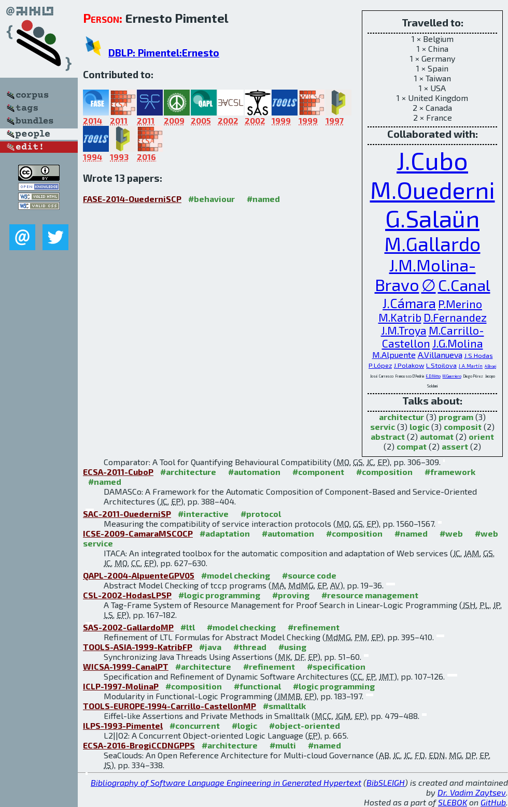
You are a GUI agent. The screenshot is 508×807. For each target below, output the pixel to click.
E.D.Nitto (433, 376)
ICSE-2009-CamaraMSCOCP (138, 533)
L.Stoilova (441, 365)
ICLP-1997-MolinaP (121, 686)
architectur (401, 417)
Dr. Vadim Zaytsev (472, 792)
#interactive (203, 513)
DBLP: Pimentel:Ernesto (163, 53)
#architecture (188, 472)
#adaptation (225, 533)
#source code (309, 575)
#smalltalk (284, 706)
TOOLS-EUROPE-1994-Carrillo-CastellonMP (169, 706)
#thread (249, 647)
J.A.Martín (471, 366)
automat (437, 436)
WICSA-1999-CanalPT (125, 666)
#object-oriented (304, 725)
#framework (450, 472)
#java (210, 647)
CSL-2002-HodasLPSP (127, 595)
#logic (244, 725)
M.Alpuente (394, 354)
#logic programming (219, 595)
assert (455, 446)
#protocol (261, 513)
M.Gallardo (433, 243)
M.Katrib (399, 317)
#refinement (314, 627)
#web (451, 533)
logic (419, 426)
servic (382, 426)
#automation (254, 472)
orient (481, 436)
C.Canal (464, 285)
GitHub (493, 802)
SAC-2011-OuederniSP (127, 513)
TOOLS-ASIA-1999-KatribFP (137, 647)
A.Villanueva (440, 354)
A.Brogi (490, 366)
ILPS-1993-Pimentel (123, 725)
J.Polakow (409, 365)
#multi (283, 745)
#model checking (235, 575)
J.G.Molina (457, 343)
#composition (384, 472)
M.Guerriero (452, 376)
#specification (336, 666)
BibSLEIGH (385, 782)
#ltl (187, 627)
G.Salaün (432, 218)
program (456, 417)
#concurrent (195, 725)
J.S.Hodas (478, 355)
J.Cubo (432, 160)
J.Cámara (409, 303)
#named (263, 199)
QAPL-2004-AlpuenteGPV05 (138, 575)
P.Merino (460, 303)
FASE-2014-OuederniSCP (132, 199)
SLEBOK (452, 802)
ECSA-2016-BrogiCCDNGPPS (139, 745)
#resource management (369, 595)
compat (412, 446)
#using (292, 647)
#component (318, 472)
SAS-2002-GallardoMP (128, 627)
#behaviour (211, 199)
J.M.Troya (404, 330)
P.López (380, 365)
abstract (388, 436)
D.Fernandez (455, 317)
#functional (257, 686)
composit (463, 426)
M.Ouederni (432, 189)
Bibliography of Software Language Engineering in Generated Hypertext (226, 782)
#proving (290, 595)
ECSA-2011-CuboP (118, 472)
